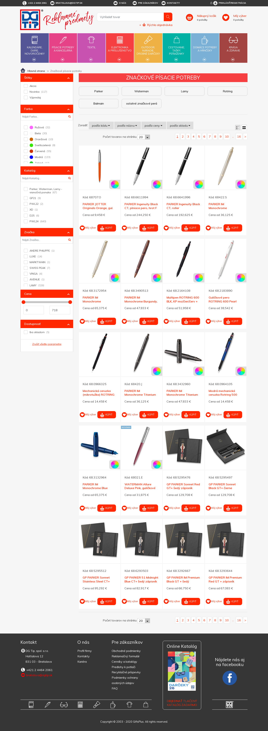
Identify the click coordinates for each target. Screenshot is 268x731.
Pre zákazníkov (145, 3)
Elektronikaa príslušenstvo (120, 47)
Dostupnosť (32, 324)
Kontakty (170, 3)
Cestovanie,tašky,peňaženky (177, 47)
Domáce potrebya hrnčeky (205, 47)
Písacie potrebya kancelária (63, 47)
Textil (91, 45)
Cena (27, 294)
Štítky (28, 77)
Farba (28, 109)
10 (227, 136)
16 (239, 136)
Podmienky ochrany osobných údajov (125, 680)
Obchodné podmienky (126, 651)
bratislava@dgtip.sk (66, 3)
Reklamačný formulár (126, 656)
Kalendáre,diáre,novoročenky (35, 47)
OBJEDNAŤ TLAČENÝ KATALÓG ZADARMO (182, 703)
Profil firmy (84, 651)
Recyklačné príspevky (126, 672)
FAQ (115, 688)
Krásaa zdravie (233, 47)
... (233, 136)
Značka (29, 232)
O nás (119, 3)
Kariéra (82, 661)
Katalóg (29, 170)
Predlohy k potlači (123, 667)
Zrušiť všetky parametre (46, 344)
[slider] (23, 302)
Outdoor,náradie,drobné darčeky (148, 47)
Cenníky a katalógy (124, 661)
